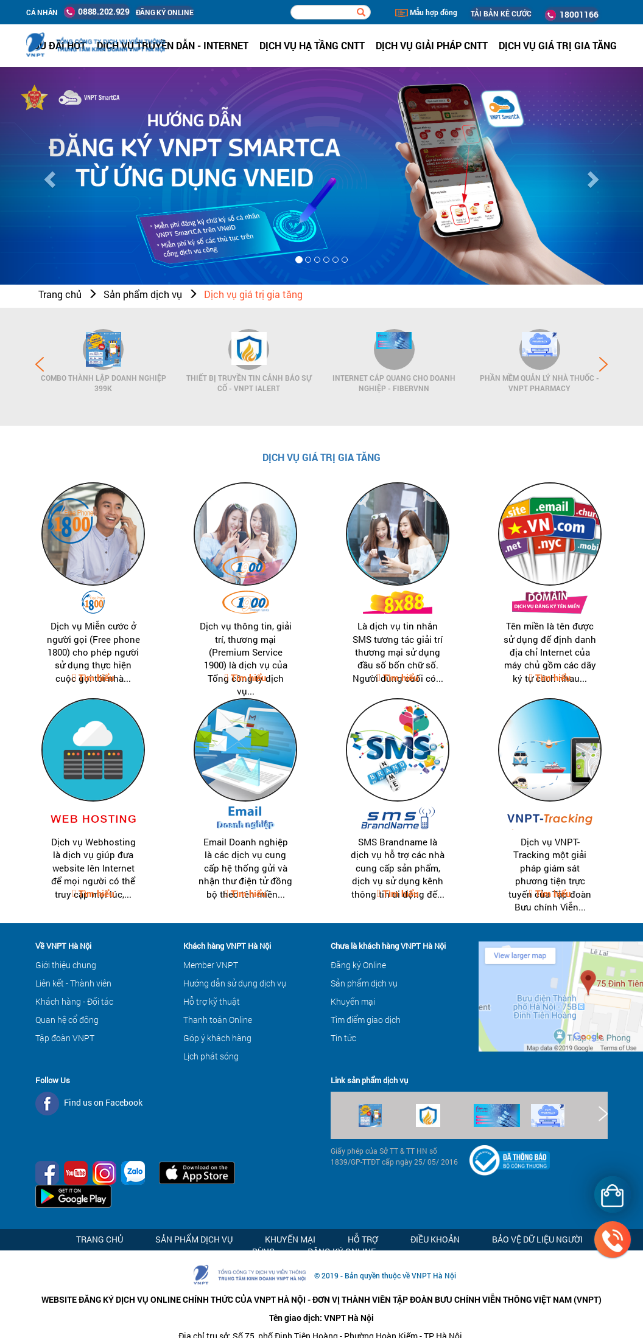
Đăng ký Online (358, 965)
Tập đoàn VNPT (64, 1038)
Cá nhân (42, 12)
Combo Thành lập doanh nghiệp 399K (103, 383)
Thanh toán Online (217, 1019)
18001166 (572, 15)
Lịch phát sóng (211, 1056)
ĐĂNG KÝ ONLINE (165, 12)
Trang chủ (60, 294)
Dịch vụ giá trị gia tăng (253, 294)
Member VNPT (210, 965)
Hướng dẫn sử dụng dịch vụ (234, 983)
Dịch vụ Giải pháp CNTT (432, 45)
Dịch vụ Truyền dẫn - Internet (172, 45)
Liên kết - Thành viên (73, 983)
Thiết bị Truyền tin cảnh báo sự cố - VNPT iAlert (249, 383)
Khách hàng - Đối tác (74, 1001)
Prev (39, 364)
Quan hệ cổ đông (67, 1019)
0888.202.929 (97, 11)
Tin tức (343, 1038)
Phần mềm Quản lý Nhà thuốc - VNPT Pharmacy (539, 383)
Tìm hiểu (95, 677)
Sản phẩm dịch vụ (143, 294)
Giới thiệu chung (65, 965)
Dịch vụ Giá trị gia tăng (558, 45)
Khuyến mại (353, 1001)
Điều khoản (435, 1239)
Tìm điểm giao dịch (366, 1019)
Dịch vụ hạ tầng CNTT (312, 45)
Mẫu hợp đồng (426, 12)
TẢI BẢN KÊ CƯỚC (501, 13)
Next (603, 364)
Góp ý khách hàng (217, 1038)
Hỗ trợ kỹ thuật (211, 1001)
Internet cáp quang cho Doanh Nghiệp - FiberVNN (393, 383)
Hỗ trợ (363, 1239)
